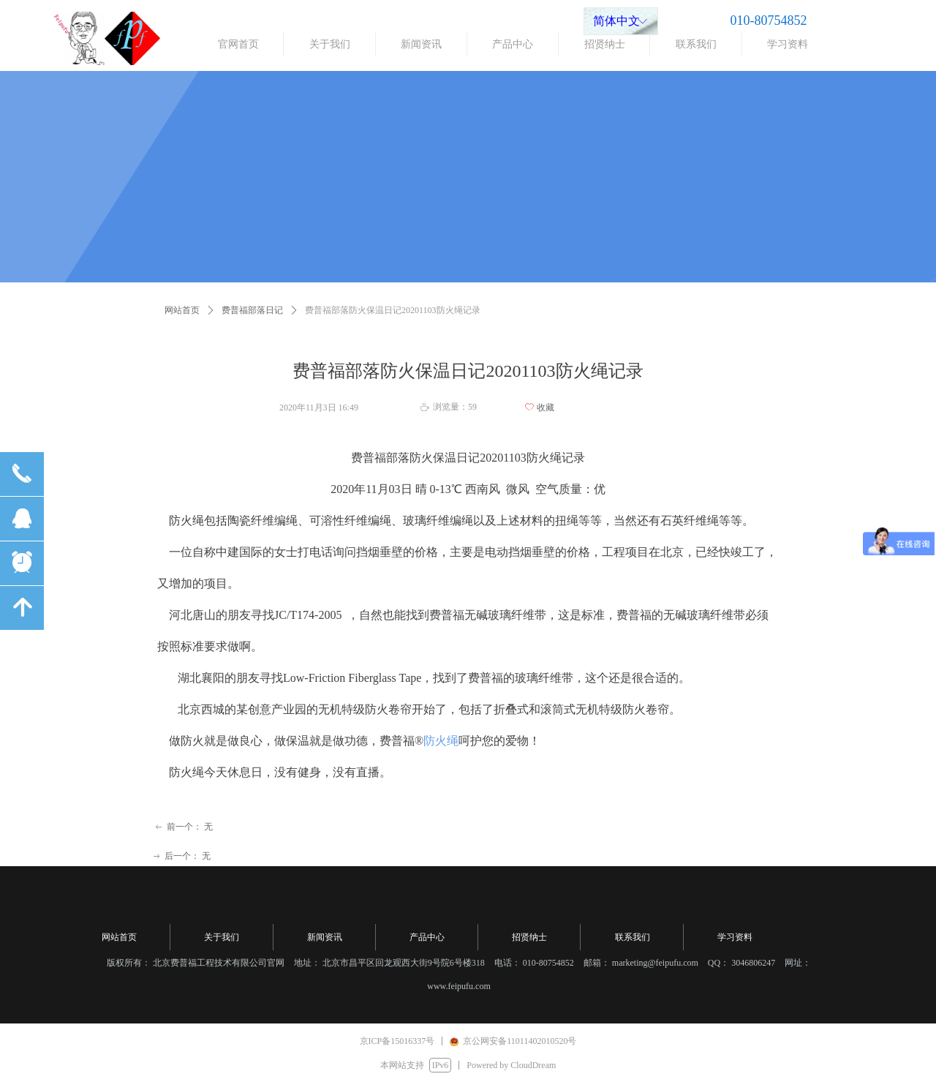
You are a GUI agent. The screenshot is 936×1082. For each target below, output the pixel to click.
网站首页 (182, 310)
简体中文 (616, 21)
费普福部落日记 (252, 310)
